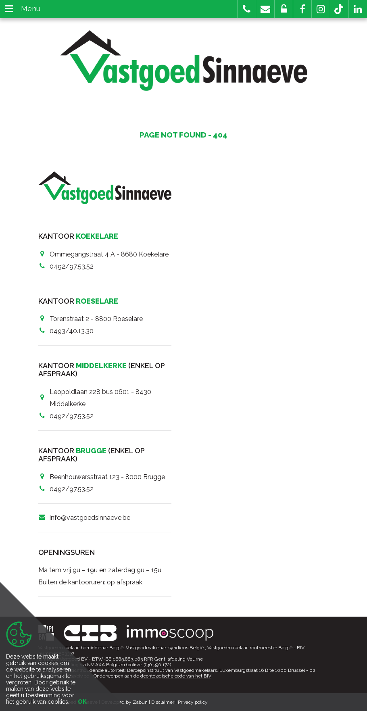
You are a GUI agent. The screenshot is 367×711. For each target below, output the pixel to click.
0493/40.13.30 (72, 331)
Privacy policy (193, 702)
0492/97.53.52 (72, 266)
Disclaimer (162, 702)
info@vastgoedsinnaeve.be (90, 517)
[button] (302, 9)
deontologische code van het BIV (175, 676)
